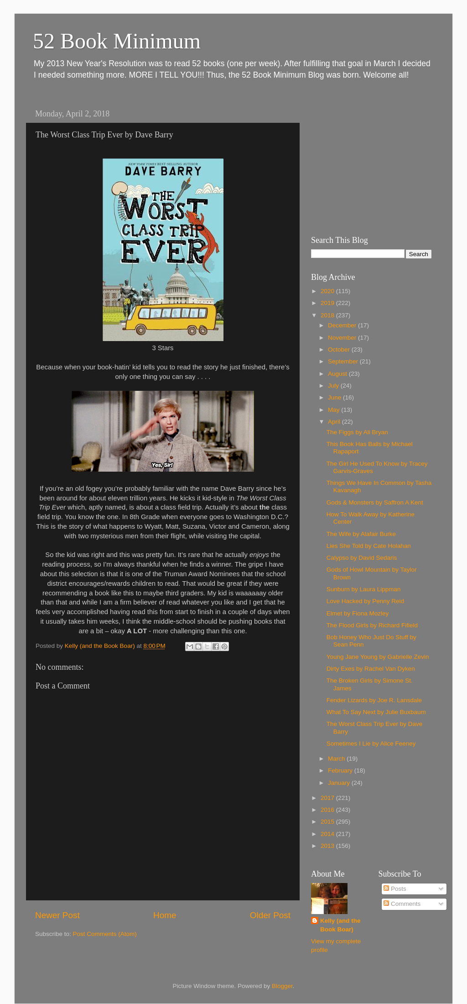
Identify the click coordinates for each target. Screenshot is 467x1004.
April (335, 421)
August (338, 373)
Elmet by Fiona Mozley (358, 613)
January (340, 782)
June (335, 397)
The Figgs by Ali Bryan (357, 432)
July (334, 385)
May (334, 409)
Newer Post (57, 915)
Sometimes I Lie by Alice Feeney (371, 743)
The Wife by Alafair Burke (361, 534)
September (344, 361)
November (343, 337)
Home (164, 915)
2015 (328, 821)
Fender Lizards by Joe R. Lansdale (374, 700)
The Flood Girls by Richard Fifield (372, 625)
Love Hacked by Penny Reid (365, 601)
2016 (328, 809)
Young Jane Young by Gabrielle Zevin (378, 656)
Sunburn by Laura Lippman (364, 589)
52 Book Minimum (117, 41)
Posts (395, 888)
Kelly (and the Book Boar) (340, 925)
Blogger (282, 986)
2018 (328, 315)
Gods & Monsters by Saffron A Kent (375, 502)
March (337, 758)
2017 (328, 797)
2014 (328, 834)
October (340, 349)
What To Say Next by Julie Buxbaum (376, 712)
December (343, 325)
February (341, 770)
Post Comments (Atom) (105, 933)
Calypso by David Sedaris (362, 557)
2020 (328, 291)
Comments (402, 903)
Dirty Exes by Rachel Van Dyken (371, 668)
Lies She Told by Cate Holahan (369, 545)
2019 (328, 303)
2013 (328, 845)
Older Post (270, 915)
